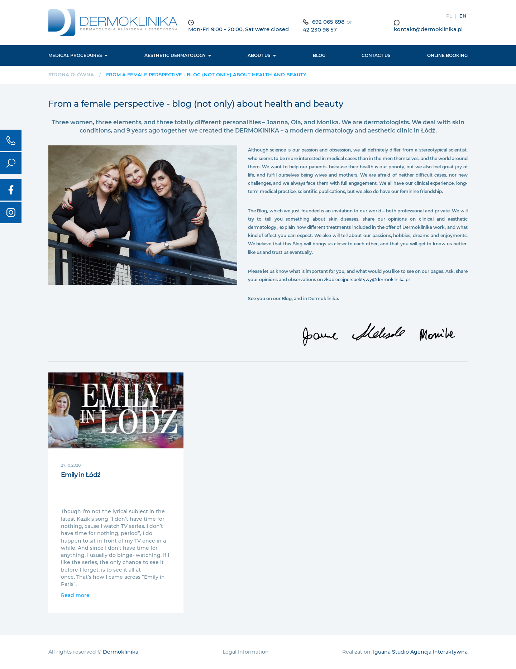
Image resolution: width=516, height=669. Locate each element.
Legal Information (246, 652)
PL (449, 16)
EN (463, 16)
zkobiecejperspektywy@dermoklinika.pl (367, 279)
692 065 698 (328, 21)
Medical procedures (75, 55)
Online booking (447, 55)
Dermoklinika (120, 652)
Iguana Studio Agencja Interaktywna (420, 652)
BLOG (319, 55)
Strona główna (71, 74)
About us (259, 55)
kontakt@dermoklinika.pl (428, 29)
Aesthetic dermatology (175, 55)
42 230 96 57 (320, 29)
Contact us (376, 55)
